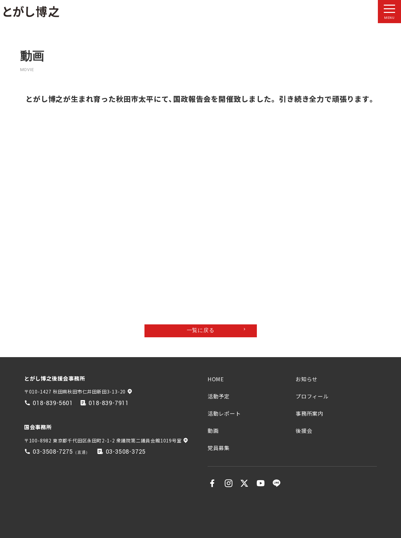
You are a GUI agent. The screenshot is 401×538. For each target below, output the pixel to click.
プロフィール (312, 396)
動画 (213, 431)
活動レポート (224, 413)
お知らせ (307, 379)
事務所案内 (309, 413)
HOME (216, 379)
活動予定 (219, 396)
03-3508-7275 (53, 452)
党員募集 (219, 448)
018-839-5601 (53, 403)
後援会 (304, 431)
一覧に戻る (201, 330)
